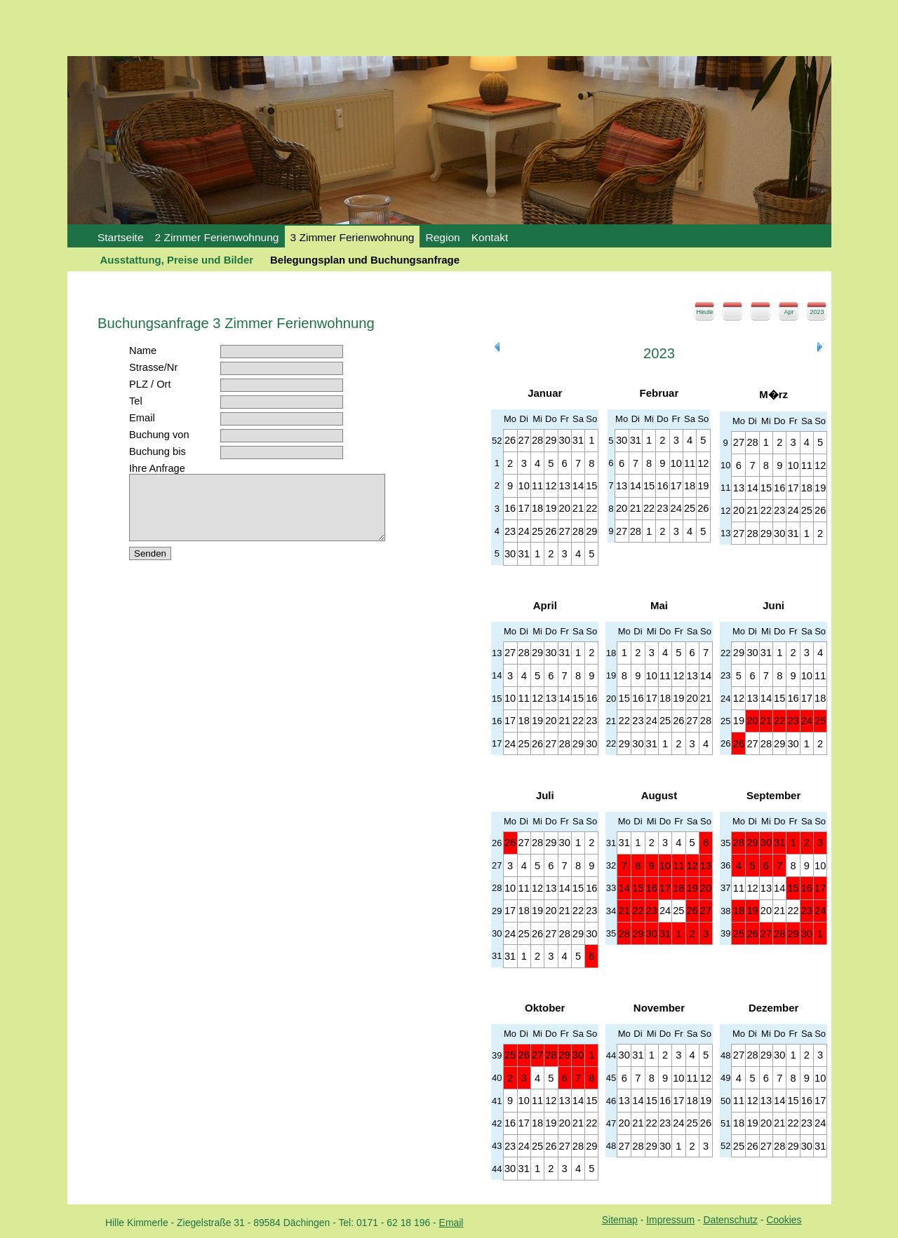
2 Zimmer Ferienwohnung (217, 237)
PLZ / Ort (149, 384)
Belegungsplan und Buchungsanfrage (365, 260)
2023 (817, 311)
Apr (788, 311)
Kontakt (490, 237)
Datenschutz (730, 1219)
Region (442, 237)
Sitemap (620, 1219)
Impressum (670, 1219)
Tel (135, 401)
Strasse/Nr (153, 367)
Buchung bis (157, 451)
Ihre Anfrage (157, 468)
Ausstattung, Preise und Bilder (177, 260)
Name (142, 350)
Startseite (121, 237)
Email (142, 417)
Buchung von (159, 434)
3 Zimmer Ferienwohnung (352, 237)
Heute (704, 311)
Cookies (783, 1219)
